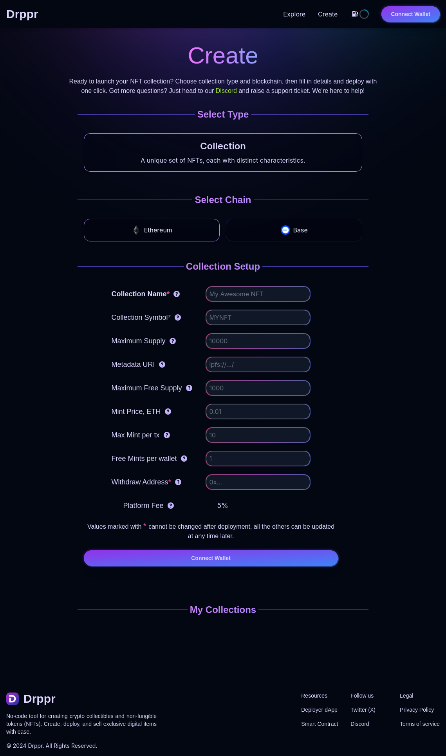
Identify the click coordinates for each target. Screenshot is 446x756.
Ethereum (152, 230)
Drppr (35, 745)
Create (328, 14)
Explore (294, 14)
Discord (226, 90)
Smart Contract (319, 724)
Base (294, 230)
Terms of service (420, 724)
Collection (223, 146)
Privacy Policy (417, 710)
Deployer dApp (319, 710)
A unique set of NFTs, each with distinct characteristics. (223, 160)
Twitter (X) (363, 710)
